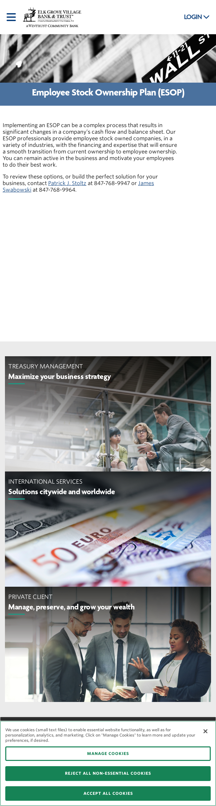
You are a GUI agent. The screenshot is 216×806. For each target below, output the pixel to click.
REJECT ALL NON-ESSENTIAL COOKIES (108, 773)
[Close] (205, 731)
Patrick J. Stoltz (67, 183)
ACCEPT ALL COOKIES (108, 793)
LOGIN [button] (197, 17)
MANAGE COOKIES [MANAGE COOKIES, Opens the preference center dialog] (108, 753)
